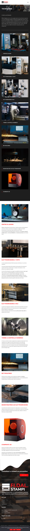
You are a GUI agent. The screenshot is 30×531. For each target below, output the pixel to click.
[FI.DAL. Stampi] (5, 2)
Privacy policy (18, 529)
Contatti (3, 502)
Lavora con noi (4, 504)
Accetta (11, 529)
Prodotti (3, 501)
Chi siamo (3, 500)
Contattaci (24, 475)
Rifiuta (14, 529)
